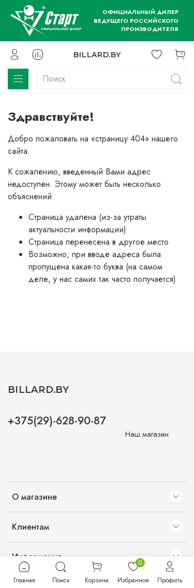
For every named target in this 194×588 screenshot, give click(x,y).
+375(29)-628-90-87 (57, 420)
